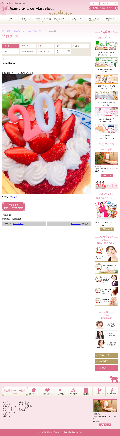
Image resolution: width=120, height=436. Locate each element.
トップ (5, 402)
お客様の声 (6, 414)
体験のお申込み (24, 402)
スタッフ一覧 (7, 410)
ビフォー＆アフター (10, 412)
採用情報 (22, 410)
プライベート (42, 31)
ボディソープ (76, 224)
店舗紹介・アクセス (10, 406)
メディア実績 (23, 408)
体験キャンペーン (9, 416)
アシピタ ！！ (18, 224)
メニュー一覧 (7, 408)
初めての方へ (7, 404)
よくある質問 (23, 404)
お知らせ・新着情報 (26, 406)
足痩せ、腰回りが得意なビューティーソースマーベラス (19, 31)
